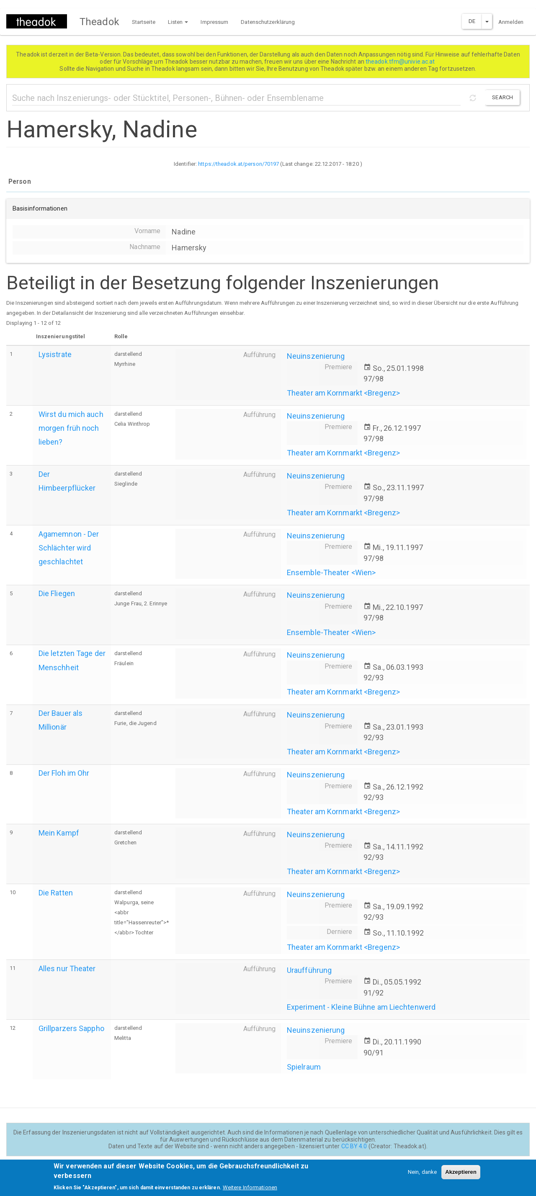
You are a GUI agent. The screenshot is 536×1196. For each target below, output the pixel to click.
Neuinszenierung (316, 356)
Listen (178, 22)
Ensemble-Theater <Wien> (331, 572)
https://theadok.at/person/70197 (238, 164)
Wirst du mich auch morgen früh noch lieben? (71, 428)
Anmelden (510, 22)
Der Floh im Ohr (64, 773)
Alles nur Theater (67, 968)
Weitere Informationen (250, 1190)
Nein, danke (422, 1175)
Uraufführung (309, 970)
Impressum (214, 22)
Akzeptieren (461, 1175)
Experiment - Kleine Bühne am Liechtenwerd (361, 1007)
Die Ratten (56, 892)
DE (472, 21)
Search (502, 97)
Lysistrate (55, 354)
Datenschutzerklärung (268, 22)
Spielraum (304, 1066)
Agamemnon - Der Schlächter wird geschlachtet (69, 548)
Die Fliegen (57, 593)
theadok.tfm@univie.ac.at (401, 61)
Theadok (99, 22)
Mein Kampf (59, 832)
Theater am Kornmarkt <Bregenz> (343, 392)
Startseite (143, 22)
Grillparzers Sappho (71, 1028)
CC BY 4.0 (354, 1146)
